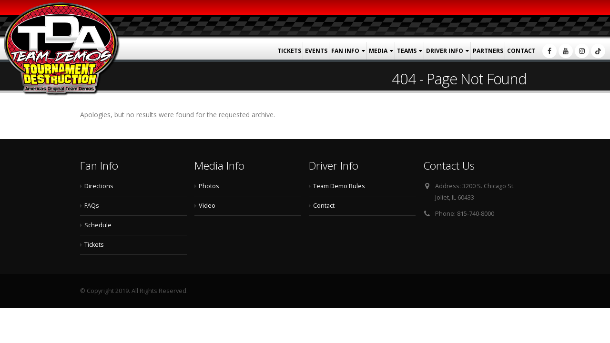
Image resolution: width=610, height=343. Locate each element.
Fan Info (345, 51)
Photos (209, 186)
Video (207, 206)
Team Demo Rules (339, 186)
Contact (521, 51)
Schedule (98, 225)
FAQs (91, 206)
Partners (488, 51)
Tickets (289, 51)
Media (378, 51)
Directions (98, 186)
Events (316, 51)
